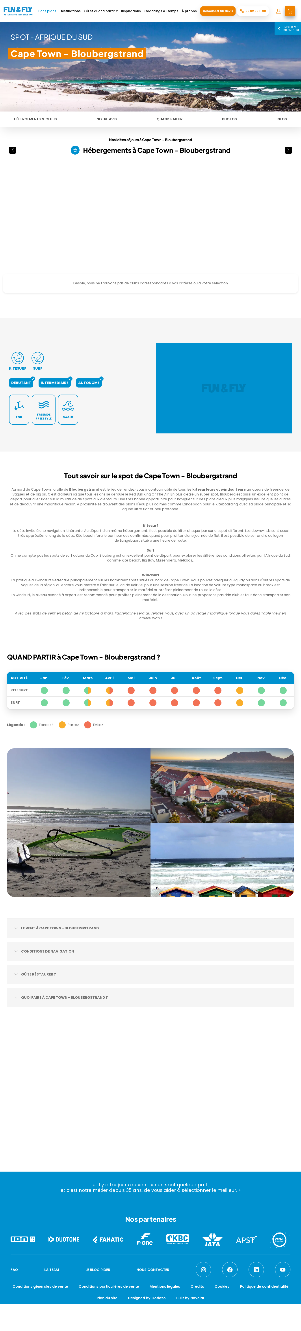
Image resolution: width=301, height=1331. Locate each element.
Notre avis (107, 119)
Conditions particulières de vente (109, 1286)
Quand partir (169, 119)
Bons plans (47, 11)
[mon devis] (290, 11)
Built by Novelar (190, 1298)
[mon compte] (279, 11)
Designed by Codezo (147, 1298)
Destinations (70, 11)
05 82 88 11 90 (255, 11)
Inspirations (131, 11)
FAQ (14, 1269)
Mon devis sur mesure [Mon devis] (287, 28)
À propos (189, 11)
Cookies (222, 1286)
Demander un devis (218, 11)
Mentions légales (165, 1286)
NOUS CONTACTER (153, 1269)
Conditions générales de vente (40, 1286)
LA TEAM (51, 1269)
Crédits (197, 1286)
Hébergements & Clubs (35, 119)
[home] (18, 11)
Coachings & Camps (161, 11)
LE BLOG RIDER (97, 1269)
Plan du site (107, 1298)
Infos (282, 119)
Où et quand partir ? (101, 11)
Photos (229, 119)
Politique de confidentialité (264, 1286)
